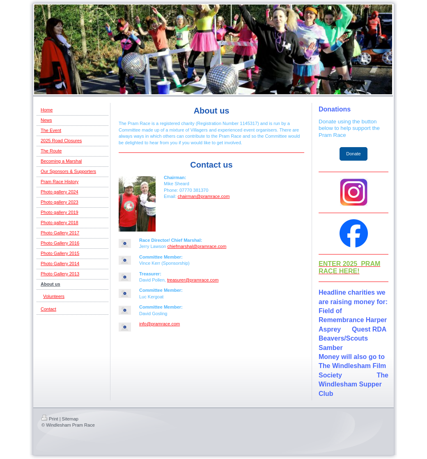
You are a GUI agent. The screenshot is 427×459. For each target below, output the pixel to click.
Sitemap (70, 418)
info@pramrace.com (159, 323)
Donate (353, 153)
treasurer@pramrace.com (192, 279)
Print (49, 418)
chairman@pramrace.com (204, 196)
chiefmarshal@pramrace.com (196, 246)
